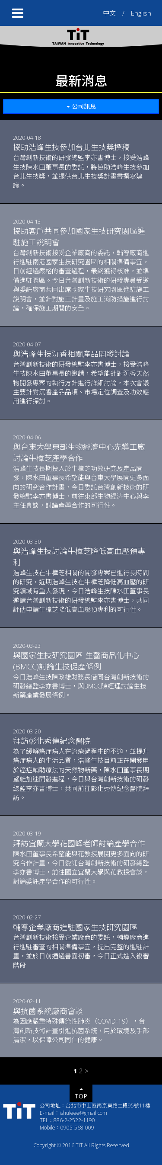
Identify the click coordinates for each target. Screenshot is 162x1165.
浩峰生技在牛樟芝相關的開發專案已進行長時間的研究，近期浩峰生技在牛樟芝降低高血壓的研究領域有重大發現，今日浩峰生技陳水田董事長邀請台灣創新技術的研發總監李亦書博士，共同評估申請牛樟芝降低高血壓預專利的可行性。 (81, 580)
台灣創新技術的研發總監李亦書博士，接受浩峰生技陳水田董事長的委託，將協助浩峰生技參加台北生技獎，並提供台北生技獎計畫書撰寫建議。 (81, 165)
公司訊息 (81, 106)
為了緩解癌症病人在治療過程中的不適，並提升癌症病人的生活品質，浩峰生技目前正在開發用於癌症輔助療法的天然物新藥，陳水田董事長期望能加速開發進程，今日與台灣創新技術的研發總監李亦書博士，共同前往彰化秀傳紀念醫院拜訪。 (81, 769)
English (141, 13)
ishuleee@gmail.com (83, 1113)
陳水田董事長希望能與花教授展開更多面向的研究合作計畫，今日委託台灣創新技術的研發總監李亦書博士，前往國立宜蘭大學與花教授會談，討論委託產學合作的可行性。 (81, 862)
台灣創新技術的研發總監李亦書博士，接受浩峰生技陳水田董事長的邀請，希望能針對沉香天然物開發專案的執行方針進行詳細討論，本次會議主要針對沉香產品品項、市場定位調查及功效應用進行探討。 (81, 377)
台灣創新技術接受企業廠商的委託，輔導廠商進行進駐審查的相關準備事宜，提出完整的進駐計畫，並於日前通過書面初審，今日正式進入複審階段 (81, 946)
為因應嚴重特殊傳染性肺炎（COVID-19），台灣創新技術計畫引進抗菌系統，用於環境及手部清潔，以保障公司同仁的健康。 (81, 1025)
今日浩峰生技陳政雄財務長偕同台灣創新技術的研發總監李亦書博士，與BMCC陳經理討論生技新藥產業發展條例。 (81, 674)
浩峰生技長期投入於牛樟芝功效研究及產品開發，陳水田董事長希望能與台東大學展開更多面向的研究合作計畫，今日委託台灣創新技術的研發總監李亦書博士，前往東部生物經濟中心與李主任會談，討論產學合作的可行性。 (81, 475)
